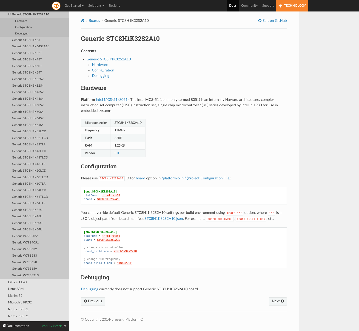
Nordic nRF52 (18, 316)
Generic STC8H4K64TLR (29, 203)
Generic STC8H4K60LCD (29, 170)
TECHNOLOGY (292, 6)
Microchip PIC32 (20, 302)
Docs (232, 5)
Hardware (21, 21)
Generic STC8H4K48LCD (29, 151)
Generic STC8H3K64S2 (28, 118)
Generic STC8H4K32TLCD (30, 138)
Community (249, 5)
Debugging (21, 33)
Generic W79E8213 (25, 275)
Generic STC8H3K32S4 (28, 85)
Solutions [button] (96, 5)
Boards (94, 21)
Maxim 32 (15, 295)
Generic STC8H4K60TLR (29, 183)
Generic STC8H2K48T (27, 59)
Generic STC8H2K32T (27, 53)
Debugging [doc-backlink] (95, 277)
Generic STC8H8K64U (27, 229)
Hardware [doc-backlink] (93, 87)
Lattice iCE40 (17, 282)
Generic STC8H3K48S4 (28, 98)
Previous (93, 301)
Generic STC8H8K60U (27, 223)
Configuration (23, 27)
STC (117, 153)
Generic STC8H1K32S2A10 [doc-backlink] (120, 38)
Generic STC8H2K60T (27, 66)
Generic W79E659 (24, 268)
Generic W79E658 (24, 262)
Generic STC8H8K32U (27, 210)
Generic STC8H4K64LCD (29, 190)
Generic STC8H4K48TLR (29, 164)
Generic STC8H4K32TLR (29, 144)
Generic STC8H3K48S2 (28, 92)
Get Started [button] (74, 5)
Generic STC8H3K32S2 (28, 79)
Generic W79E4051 (25, 242)
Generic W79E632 (24, 249)
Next (278, 301)
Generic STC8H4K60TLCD (30, 177)
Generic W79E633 (24, 255)
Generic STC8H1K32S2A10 (29, 15)
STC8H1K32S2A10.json (164, 219)
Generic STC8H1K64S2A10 (30, 46)
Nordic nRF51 (18, 309)
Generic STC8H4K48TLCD (30, 157)
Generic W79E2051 (25, 236)
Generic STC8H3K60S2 (28, 105)
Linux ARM (16, 289)
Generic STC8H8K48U (27, 216)
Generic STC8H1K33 (26, 40)
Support (268, 5)
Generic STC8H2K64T (27, 72)
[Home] (82, 21)
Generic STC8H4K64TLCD (30, 196)
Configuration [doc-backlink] (99, 166)
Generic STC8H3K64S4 (28, 125)
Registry (114, 5)
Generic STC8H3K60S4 (28, 111)
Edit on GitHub (274, 21)
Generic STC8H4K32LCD (29, 131)
